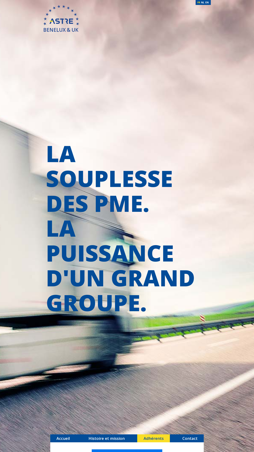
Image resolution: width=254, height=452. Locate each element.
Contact (190, 438)
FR (198, 2)
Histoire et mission (107, 438)
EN (207, 2)
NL (202, 2)
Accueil (63, 438)
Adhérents (154, 438)
